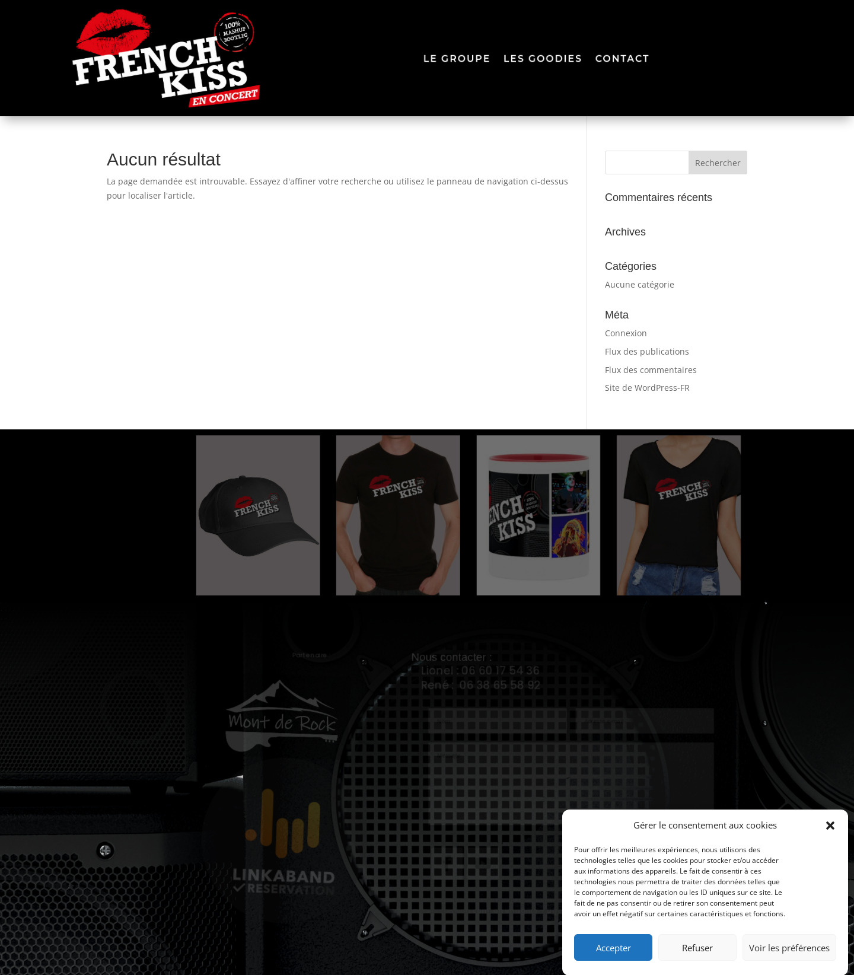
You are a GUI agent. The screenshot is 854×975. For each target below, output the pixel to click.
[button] (830, 833)
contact (625, 57)
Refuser (697, 955)
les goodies (545, 57)
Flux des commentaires (651, 369)
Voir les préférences (789, 955)
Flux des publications (647, 351)
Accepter (613, 955)
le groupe (457, 57)
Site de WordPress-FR (647, 387)
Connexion (626, 333)
